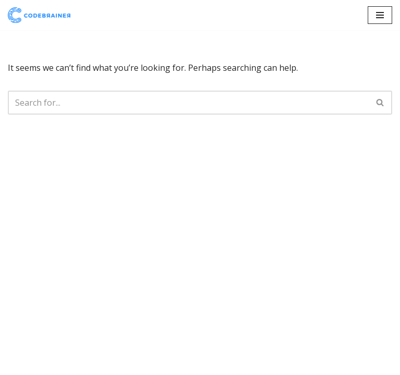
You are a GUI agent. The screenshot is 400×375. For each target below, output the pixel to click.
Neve (18, 363)
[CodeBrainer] (39, 15)
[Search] (188, 103)
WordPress (106, 363)
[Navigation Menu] (380, 15)
